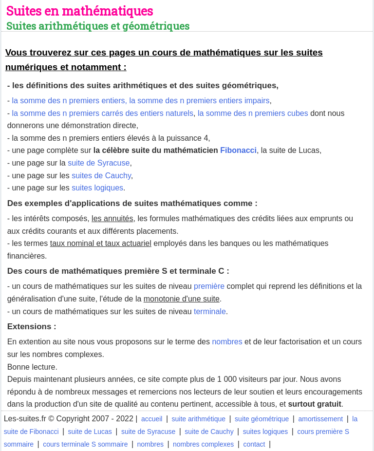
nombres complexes (203, 444)
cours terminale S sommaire (85, 444)
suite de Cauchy (209, 431)
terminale (210, 311)
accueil (152, 419)
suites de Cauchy (101, 175)
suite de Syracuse (99, 163)
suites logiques (97, 188)
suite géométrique (262, 419)
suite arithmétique (199, 419)
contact (254, 444)
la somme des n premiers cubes (253, 113)
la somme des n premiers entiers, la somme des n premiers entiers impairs (140, 100)
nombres (227, 342)
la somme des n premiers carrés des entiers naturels (102, 113)
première (209, 286)
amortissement (320, 419)
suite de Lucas (90, 431)
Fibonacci (238, 150)
